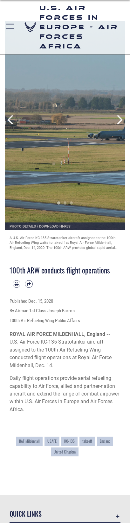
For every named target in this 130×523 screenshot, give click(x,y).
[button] (10, 27)
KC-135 (69, 441)
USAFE (52, 441)
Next (119, 120)
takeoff (87, 441)
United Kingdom (65, 452)
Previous (11, 120)
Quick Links (26, 514)
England (105, 441)
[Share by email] (28, 284)
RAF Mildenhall (29, 441)
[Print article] (16, 284)
